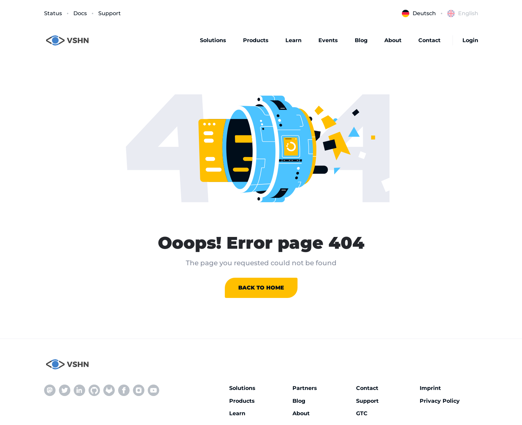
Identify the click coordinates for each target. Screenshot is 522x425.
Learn (293, 40)
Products (256, 40)
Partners (304, 388)
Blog (361, 40)
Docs (80, 13)
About (393, 40)
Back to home (261, 287)
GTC (362, 413)
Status (53, 13)
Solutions (213, 40)
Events (328, 40)
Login (470, 40)
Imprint (430, 388)
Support (109, 13)
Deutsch (419, 13)
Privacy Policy (440, 401)
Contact (429, 40)
